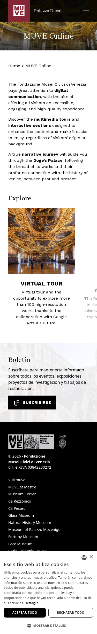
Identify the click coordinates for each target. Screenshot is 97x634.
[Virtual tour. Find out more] (41, 241)
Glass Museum (21, 515)
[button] (86, 10)
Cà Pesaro (17, 508)
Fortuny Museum (23, 536)
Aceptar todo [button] (24, 612)
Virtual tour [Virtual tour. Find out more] (41, 283)
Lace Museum (20, 543)
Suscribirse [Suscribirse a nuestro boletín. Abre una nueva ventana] (32, 402)
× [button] (91, 557)
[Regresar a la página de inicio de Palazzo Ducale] (36, 11)
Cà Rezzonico (19, 501)
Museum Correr (22, 494)
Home (14, 65)
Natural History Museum (29, 522)
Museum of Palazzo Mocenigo (34, 529)
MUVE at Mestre (22, 487)
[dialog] (48, 592)
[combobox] (84, 557)
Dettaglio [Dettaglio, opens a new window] (32, 603)
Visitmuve (16, 479)
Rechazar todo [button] (70, 612)
